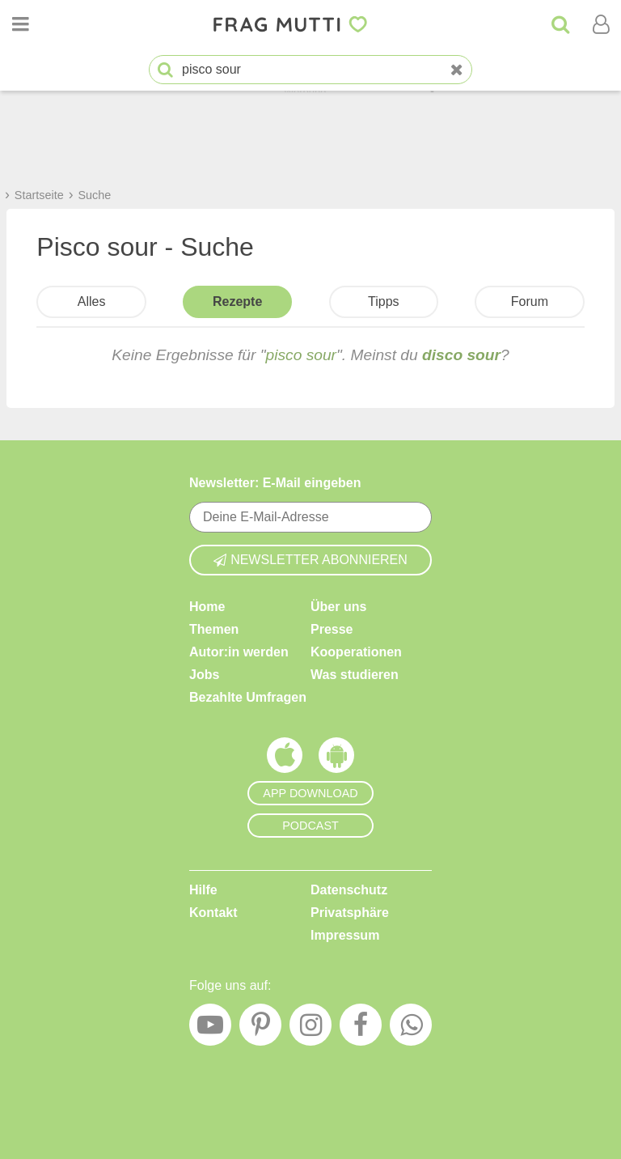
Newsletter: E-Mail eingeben (275, 483)
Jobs (204, 674)
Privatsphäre (349, 912)
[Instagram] (310, 1029)
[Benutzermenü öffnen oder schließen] (601, 24)
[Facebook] (361, 1029)
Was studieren (354, 674)
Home (207, 606)
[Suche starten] (165, 70)
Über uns (338, 606)
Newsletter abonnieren (310, 560)
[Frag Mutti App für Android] (336, 759)
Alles (92, 301)
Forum (529, 301)
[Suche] (560, 24)
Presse (331, 629)
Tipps (383, 301)
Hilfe (203, 890)
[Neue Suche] (456, 70)
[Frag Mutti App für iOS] (284, 759)
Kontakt (213, 912)
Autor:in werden (239, 652)
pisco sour (301, 354)
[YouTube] (210, 1029)
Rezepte (237, 301)
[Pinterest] (260, 1029)
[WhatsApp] (411, 1029)
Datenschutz (348, 890)
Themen (214, 629)
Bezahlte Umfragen (247, 697)
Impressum (344, 935)
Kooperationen (356, 652)
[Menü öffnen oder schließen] (20, 24)
